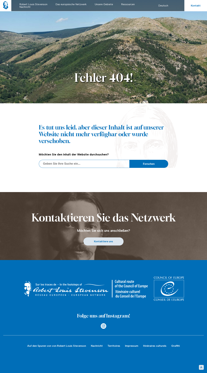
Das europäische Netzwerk (71, 4)
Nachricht (25, 6)
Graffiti (175, 345)
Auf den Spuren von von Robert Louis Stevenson (56, 345)
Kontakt (196, 5)
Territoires (114, 345)
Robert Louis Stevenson (33, 4)
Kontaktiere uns (103, 241)
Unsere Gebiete (104, 4)
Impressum (131, 345)
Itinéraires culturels (154, 345)
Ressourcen (128, 4)
